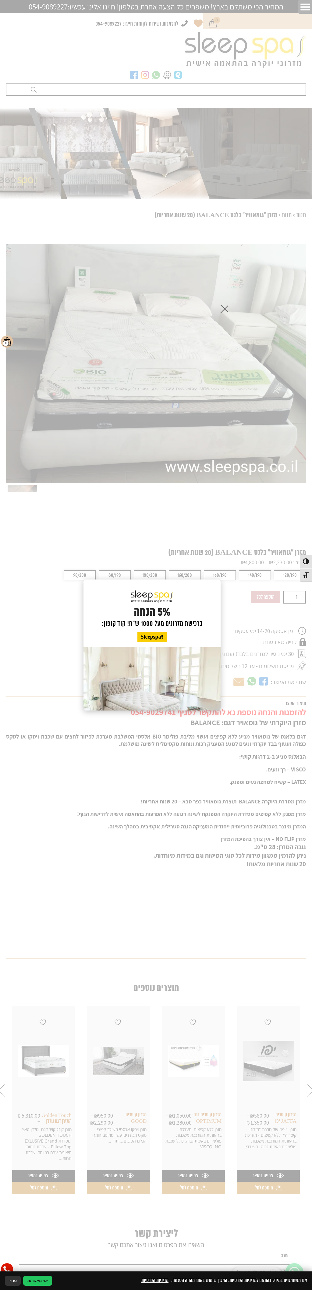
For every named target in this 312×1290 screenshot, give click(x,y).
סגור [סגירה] (12, 1280)
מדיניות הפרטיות (154, 1281)
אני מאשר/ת (37, 1280)
